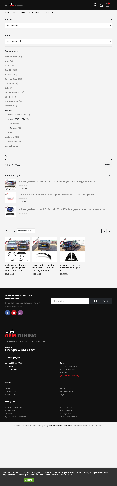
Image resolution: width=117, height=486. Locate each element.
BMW (7, 65)
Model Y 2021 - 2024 (16, 119)
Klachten (8, 413)
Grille (7, 88)
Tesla (7, 110)
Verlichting (9, 137)
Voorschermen (11, 146)
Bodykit (13, 123)
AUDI (7, 61)
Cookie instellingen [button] (13, 480)
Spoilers (8, 105)
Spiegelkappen (11, 101)
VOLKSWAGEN (11, 141)
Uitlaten (8, 132)
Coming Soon (10, 391)
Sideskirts (9, 97)
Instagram (20, 312)
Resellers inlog (66, 407)
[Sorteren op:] (26, 230)
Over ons (9, 388)
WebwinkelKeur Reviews (59, 425)
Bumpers (9, 74)
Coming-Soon (11, 79)
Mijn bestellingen (67, 391)
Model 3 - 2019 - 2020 (17, 114)
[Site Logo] (16, 4)
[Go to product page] (17, 249)
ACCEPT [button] (28, 480)
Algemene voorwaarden (15, 417)
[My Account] (101, 5)
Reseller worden (67, 410)
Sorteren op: (11, 231)
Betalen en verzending (14, 407)
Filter (107, 165)
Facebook (7, 312)
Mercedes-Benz (12, 92)
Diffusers (9, 83)
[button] (7, 5)
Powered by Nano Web (70, 417)
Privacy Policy (65, 413)
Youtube (14, 312)
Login (62, 394)
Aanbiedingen (11, 56)
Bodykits (9, 70)
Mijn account (65, 388)
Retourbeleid (10, 410)
